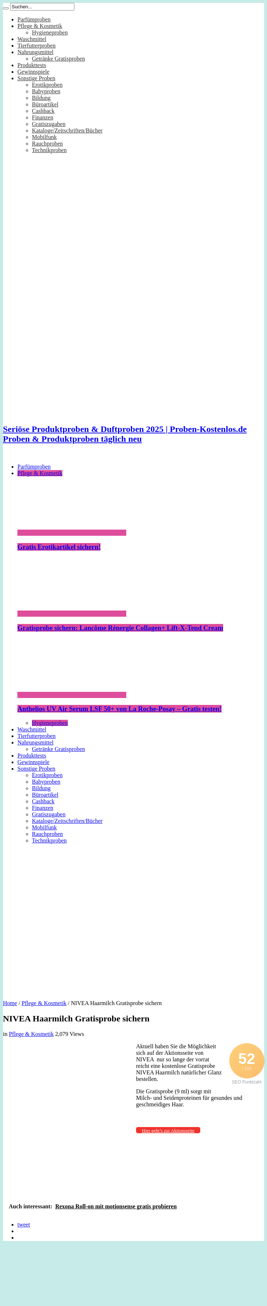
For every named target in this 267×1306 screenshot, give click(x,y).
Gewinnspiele (33, 72)
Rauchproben (47, 143)
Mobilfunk (44, 137)
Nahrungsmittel (35, 52)
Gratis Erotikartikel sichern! (58, 547)
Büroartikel (45, 104)
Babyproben (46, 91)
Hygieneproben (50, 32)
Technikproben (49, 150)
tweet (23, 1224)
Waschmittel (31, 39)
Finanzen (42, 117)
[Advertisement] (68, 919)
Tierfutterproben (36, 45)
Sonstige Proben (36, 78)
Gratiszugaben (48, 124)
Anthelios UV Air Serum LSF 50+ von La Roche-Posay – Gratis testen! (119, 709)
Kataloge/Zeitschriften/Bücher (67, 130)
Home (10, 1003)
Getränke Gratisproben (58, 59)
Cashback (43, 111)
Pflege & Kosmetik (39, 26)
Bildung (41, 98)
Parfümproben (34, 19)
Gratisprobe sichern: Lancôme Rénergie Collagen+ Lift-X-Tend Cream (120, 628)
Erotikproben (47, 85)
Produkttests (31, 65)
